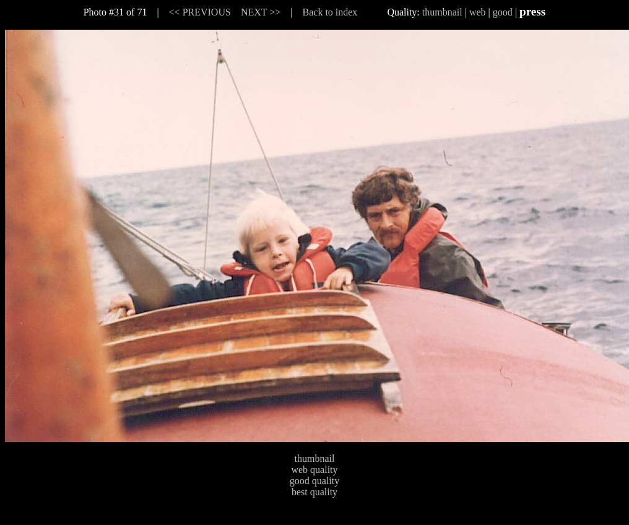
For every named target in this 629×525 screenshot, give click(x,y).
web (477, 12)
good (503, 12)
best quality (314, 492)
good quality (314, 480)
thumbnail (442, 12)
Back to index (330, 12)
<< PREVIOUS (200, 12)
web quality (314, 469)
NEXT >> (260, 12)
